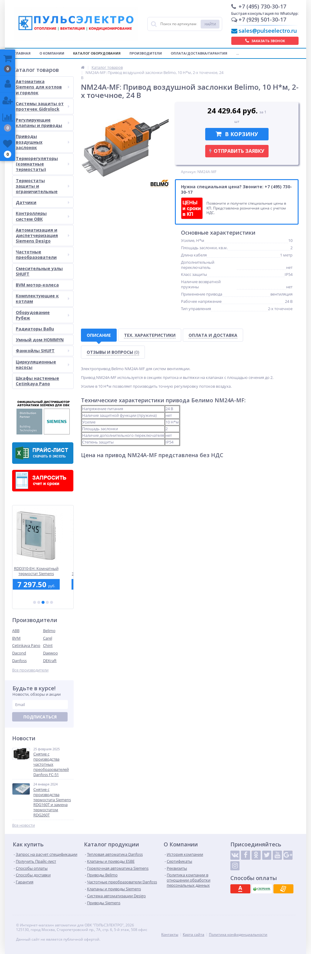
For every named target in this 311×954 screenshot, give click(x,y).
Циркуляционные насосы (42, 364)
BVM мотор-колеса (37, 285)
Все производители (30, 670)
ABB (15, 630)
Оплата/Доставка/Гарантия (199, 53)
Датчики (42, 202)
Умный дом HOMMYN (40, 340)
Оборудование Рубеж (42, 315)
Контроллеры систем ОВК (42, 216)
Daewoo (50, 653)
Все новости (23, 825)
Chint (48, 645)
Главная (22, 53)
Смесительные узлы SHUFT (39, 271)
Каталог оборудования (97, 53)
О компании (51, 53)
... (237, 53)
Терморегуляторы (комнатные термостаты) (42, 164)
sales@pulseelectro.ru (268, 30)
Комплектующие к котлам (42, 298)
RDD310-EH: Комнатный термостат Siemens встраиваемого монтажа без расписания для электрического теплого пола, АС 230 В (43, 571)
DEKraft (50, 660)
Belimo (49, 630)
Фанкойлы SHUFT (42, 350)
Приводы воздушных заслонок (42, 141)
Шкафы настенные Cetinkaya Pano (37, 381)
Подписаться (40, 717)
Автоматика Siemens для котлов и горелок (42, 87)
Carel (47, 638)
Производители (145, 53)
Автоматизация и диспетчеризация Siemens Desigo (42, 235)
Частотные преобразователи (42, 254)
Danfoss (19, 660)
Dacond (19, 653)
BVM (16, 638)
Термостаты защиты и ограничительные (42, 186)
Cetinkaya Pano (26, 645)
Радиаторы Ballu (35, 329)
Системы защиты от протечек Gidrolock (42, 106)
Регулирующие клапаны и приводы (42, 122)
